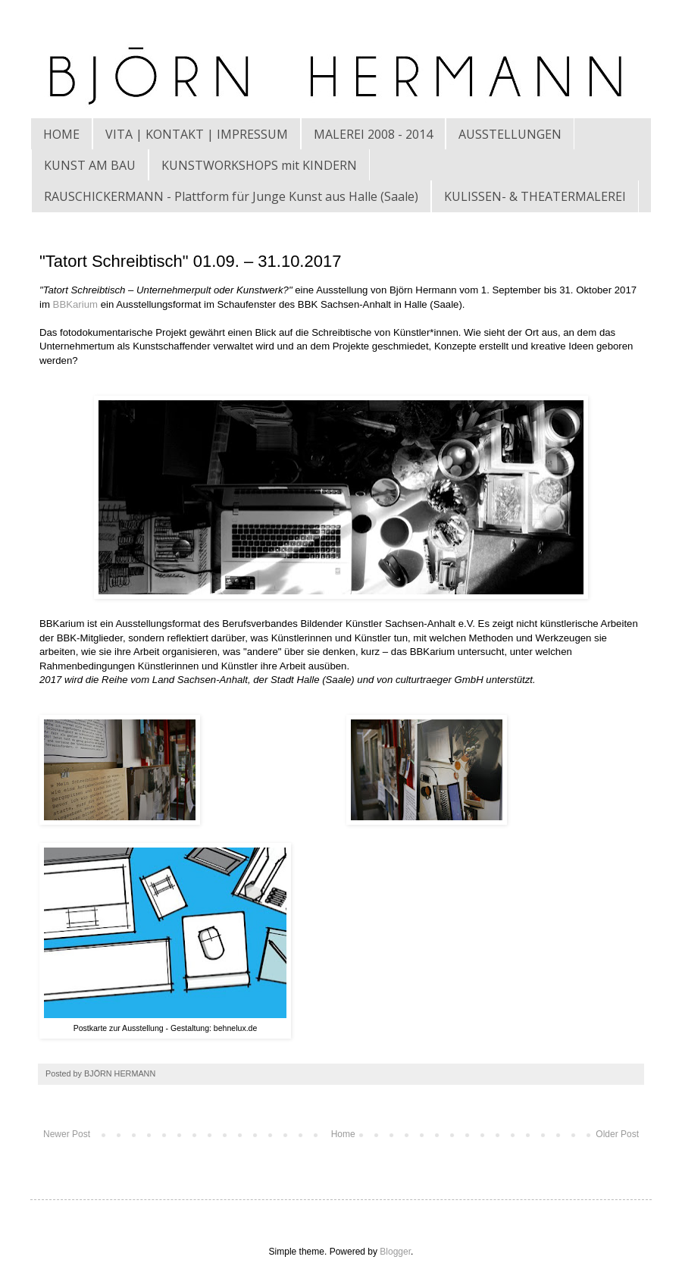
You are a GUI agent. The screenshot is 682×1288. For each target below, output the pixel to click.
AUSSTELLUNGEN (510, 134)
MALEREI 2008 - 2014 (373, 134)
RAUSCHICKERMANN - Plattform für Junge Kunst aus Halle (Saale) (231, 196)
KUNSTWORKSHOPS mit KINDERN (259, 165)
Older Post (617, 1134)
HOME (61, 134)
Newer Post (66, 1134)
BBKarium (75, 304)
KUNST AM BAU (90, 165)
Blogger (395, 1251)
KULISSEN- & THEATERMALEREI (535, 196)
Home (343, 1134)
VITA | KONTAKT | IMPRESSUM (196, 134)
